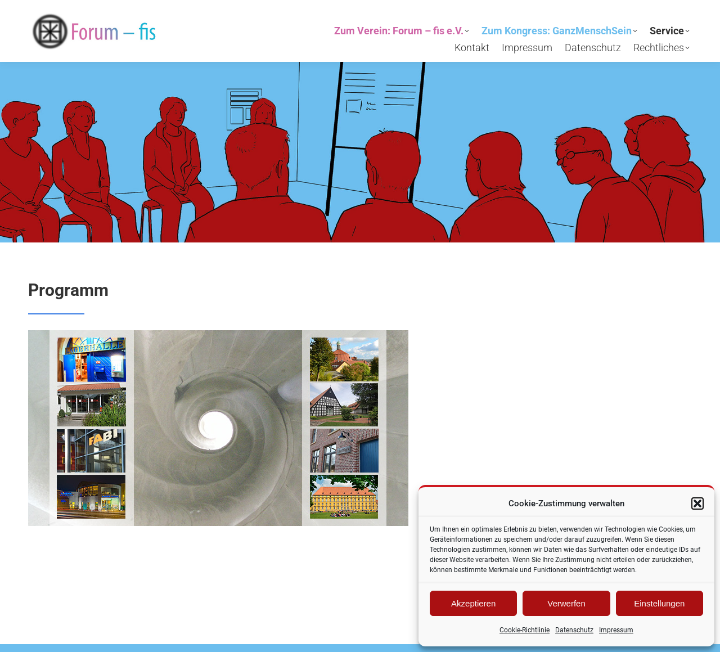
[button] (697, 503)
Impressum (616, 630)
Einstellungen (659, 603)
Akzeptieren (473, 603)
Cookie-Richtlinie (525, 630)
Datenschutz (574, 630)
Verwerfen (566, 603)
